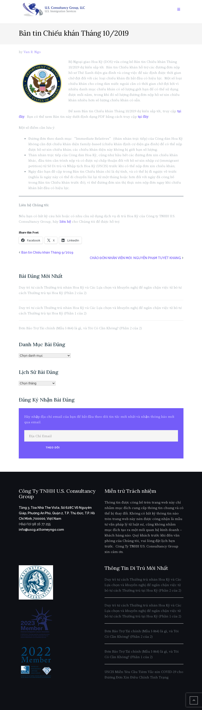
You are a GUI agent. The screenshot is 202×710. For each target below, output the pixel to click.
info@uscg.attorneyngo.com (41, 529)
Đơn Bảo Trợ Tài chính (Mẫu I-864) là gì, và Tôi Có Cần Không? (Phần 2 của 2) (80, 328)
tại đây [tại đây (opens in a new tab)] (143, 116)
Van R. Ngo (32, 51)
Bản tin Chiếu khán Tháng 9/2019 (47, 252)
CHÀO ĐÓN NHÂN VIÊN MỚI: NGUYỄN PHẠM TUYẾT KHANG (135, 258)
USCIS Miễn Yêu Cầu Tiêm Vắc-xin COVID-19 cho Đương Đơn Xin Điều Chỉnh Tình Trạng (144, 674)
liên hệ (65, 221)
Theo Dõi (53, 447)
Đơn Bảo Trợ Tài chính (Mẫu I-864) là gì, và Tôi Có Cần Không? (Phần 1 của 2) (142, 654)
